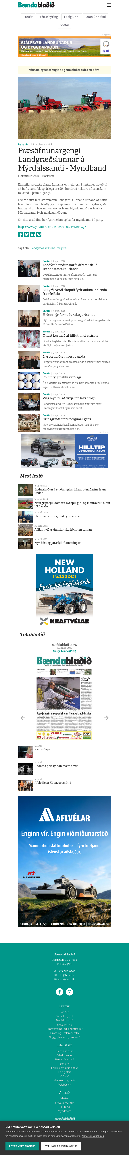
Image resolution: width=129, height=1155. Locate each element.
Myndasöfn (64, 1111)
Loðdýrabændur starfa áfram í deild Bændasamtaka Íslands (70, 267)
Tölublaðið (32, 634)
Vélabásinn (64, 1084)
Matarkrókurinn (64, 1055)
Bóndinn (65, 1063)
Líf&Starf (64, 1045)
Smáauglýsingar (64, 1102)
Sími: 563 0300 (65, 971)
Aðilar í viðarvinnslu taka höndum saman (63, 529)
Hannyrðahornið (64, 1059)
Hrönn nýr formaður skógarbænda (69, 315)
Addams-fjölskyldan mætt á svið (56, 766)
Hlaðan (64, 1098)
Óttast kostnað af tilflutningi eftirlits (70, 335)
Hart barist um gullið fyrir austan (57, 516)
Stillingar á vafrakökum (61, 1146)
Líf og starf (24, 144)
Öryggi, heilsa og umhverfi (64, 1037)
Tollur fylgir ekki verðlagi (62, 377)
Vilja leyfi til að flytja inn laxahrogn (69, 398)
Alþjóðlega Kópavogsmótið (52, 783)
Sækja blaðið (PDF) (64, 651)
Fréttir (27, 17)
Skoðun (64, 1012)
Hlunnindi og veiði (64, 1080)
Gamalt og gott (65, 1016)
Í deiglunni (72, 17)
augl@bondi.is (64, 979)
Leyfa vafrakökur (22, 1146)
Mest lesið (31, 476)
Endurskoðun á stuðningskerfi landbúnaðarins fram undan (70, 491)
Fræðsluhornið (64, 1020)
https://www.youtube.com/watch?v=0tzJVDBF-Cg (52, 227)
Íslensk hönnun (64, 1051)
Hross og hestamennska (64, 1033)
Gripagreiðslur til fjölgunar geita (67, 419)
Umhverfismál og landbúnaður (64, 1028)
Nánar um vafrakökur (93, 1136)
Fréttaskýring (48, 17)
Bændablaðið (64, 1119)
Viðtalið (64, 1076)
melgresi (62, 248)
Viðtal (64, 25)
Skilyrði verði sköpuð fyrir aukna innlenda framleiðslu (75, 292)
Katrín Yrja (42, 749)
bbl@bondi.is (64, 975)
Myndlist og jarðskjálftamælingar (57, 543)
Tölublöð (64, 1106)
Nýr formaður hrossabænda (64, 356)
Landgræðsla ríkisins (43, 248)
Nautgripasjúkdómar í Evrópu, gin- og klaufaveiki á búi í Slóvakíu (72, 504)
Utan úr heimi (96, 17)
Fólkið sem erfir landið (64, 1067)
